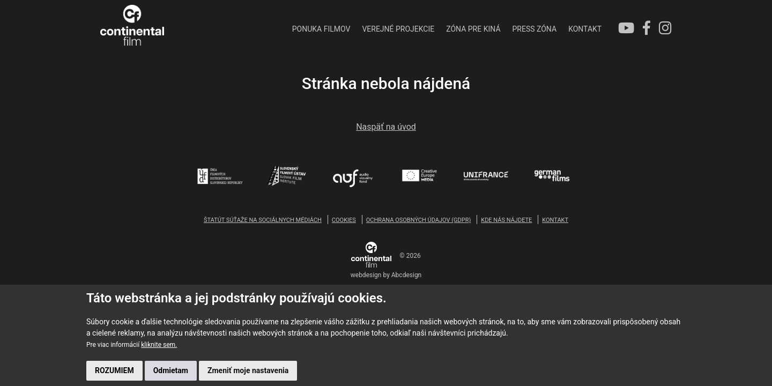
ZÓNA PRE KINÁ (427, 29)
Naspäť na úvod (386, 128)
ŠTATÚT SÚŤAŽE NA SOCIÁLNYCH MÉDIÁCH (263, 220)
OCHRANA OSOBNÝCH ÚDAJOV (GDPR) (418, 220)
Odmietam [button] (170, 370)
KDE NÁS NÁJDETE (506, 220)
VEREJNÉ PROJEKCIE (352, 29)
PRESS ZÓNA (488, 29)
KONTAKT (538, 29)
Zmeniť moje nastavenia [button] (247, 370)
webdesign (366, 275)
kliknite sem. (159, 344)
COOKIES (344, 220)
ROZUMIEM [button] (114, 370)
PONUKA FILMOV (275, 29)
